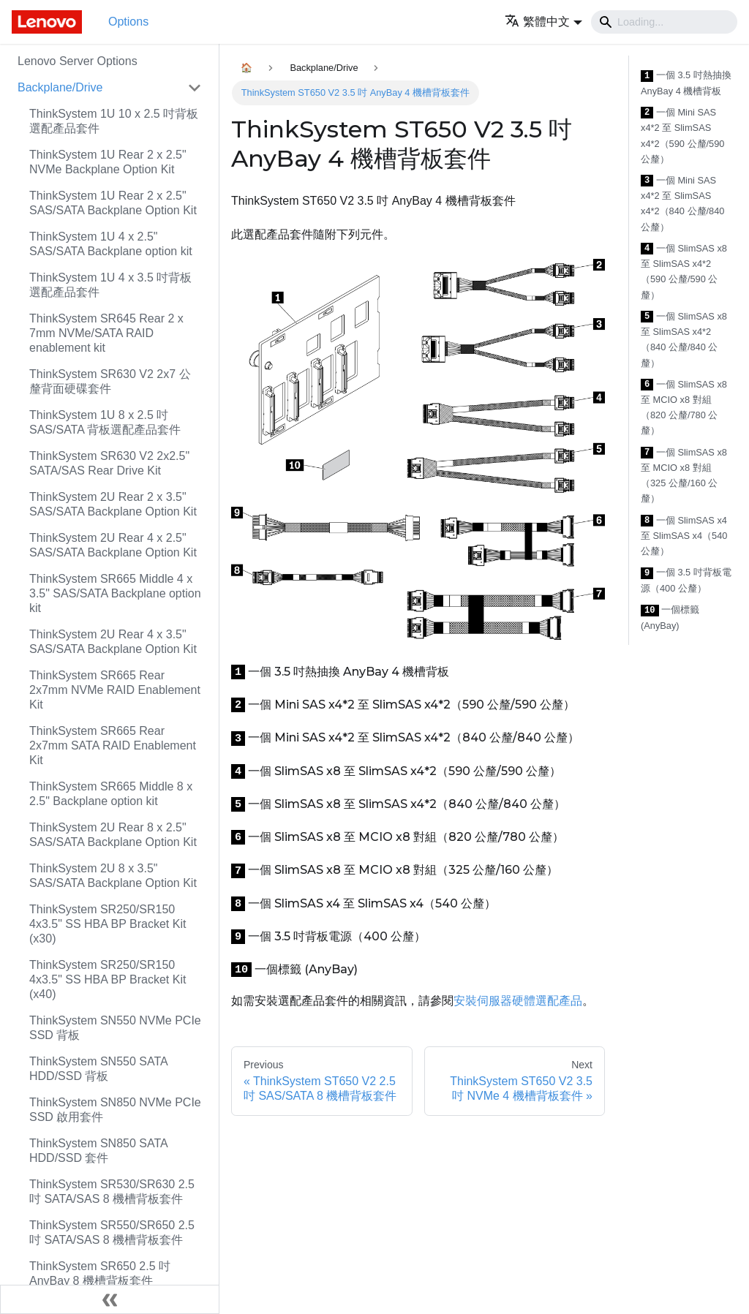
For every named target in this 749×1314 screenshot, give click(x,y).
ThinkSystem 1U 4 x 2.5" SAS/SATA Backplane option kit (110, 243)
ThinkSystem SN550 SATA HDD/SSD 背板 (98, 1068)
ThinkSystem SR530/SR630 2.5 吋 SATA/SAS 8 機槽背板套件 (112, 1191)
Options (128, 21)
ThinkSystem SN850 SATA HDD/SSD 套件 (98, 1150)
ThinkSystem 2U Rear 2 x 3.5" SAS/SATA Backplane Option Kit (113, 504)
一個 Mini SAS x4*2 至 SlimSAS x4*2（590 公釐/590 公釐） (682, 136)
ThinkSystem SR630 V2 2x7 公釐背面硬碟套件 (110, 381)
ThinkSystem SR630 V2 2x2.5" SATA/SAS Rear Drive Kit (109, 463)
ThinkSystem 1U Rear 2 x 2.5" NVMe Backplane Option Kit (108, 161)
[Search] (664, 22)
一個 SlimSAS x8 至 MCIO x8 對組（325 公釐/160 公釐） (684, 476)
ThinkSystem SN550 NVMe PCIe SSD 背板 (115, 1027)
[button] (543, 21)
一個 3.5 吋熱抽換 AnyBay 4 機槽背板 (686, 83)
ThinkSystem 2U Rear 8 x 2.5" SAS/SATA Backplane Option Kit (113, 834)
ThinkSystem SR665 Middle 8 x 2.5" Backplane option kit (110, 793)
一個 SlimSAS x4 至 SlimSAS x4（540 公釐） (684, 536)
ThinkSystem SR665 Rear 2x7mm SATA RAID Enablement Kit (112, 745)
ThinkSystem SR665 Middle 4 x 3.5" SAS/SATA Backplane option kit (115, 593)
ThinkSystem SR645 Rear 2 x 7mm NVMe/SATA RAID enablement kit (106, 333)
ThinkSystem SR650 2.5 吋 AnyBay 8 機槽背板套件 (99, 1273)
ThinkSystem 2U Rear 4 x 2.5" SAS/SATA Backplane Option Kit (113, 545)
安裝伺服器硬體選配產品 (517, 1000)
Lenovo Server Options (78, 61)
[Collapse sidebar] (109, 1299)
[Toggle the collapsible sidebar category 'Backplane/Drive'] (195, 87)
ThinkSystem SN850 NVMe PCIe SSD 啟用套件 (115, 1109)
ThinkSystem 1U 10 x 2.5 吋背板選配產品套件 (113, 121)
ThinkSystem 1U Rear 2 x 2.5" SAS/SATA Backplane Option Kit (113, 202)
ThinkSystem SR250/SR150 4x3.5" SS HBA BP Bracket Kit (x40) (107, 979)
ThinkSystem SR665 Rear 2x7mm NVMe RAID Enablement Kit (114, 690)
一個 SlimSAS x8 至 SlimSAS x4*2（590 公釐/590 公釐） (684, 272)
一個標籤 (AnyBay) (670, 617)
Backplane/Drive (60, 87)
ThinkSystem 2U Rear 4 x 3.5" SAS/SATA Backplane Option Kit (113, 641)
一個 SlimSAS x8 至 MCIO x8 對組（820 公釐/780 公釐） (684, 408)
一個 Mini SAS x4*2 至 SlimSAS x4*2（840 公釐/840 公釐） (682, 204)
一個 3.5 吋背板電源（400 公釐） (686, 580)
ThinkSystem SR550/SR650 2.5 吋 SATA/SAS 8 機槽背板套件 (112, 1232)
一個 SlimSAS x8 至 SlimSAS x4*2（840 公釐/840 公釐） (684, 340)
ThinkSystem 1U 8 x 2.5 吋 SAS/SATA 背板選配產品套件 (105, 422)
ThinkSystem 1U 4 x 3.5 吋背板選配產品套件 (110, 284)
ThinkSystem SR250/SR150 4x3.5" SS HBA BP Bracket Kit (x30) (107, 924)
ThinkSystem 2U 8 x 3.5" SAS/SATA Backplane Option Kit (113, 875)
